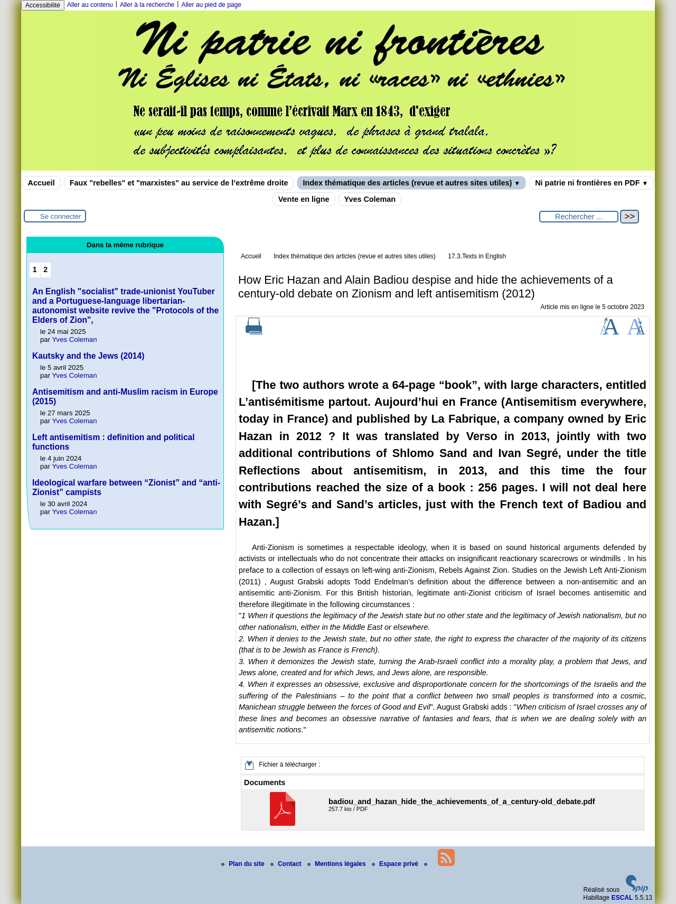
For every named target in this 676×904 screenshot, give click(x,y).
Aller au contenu (90, 4)
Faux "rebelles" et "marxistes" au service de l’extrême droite (179, 183)
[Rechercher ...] (578, 216)
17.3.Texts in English (477, 256)
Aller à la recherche (147, 4)
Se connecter (60, 216)
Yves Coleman (370, 199)
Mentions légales (337, 864)
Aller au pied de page (211, 4)
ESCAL (622, 897)
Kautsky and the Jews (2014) (88, 355)
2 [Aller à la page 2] (45, 269)
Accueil (41, 183)
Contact (286, 864)
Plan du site (243, 864)
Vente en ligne (304, 199)
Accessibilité (42, 5)
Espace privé (396, 864)
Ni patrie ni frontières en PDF (591, 183)
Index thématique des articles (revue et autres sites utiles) (411, 183)
